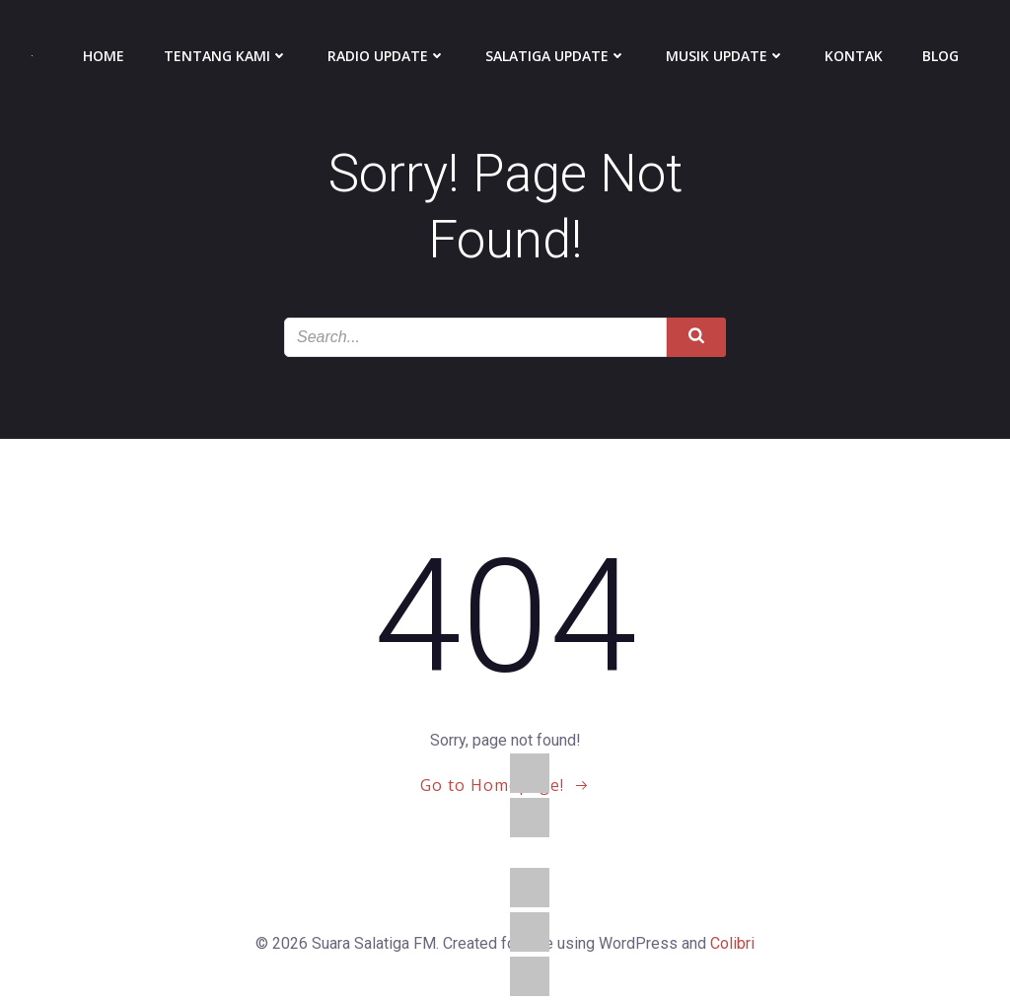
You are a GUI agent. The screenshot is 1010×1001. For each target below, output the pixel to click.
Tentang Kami (226, 55)
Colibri (732, 943)
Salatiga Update (555, 55)
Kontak (854, 55)
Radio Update (386, 55)
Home (103, 55)
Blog (940, 55)
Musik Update (725, 55)
